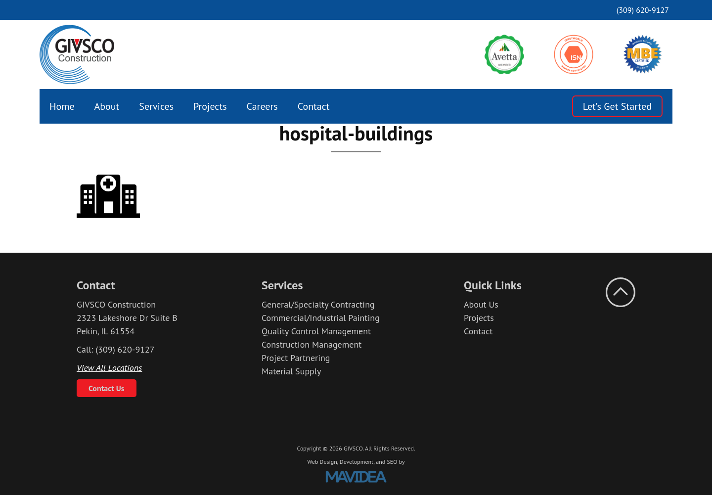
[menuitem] (62, 106)
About (107, 106)
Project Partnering (296, 357)
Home (62, 106)
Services (156, 106)
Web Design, (322, 461)
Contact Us (107, 388)
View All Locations (109, 367)
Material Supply (291, 371)
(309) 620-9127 (643, 10)
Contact (314, 106)
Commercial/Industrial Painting (321, 317)
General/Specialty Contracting (318, 304)
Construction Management (311, 344)
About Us (481, 304)
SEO (392, 461)
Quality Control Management (316, 331)
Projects (210, 106)
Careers (262, 106)
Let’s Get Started (617, 106)
